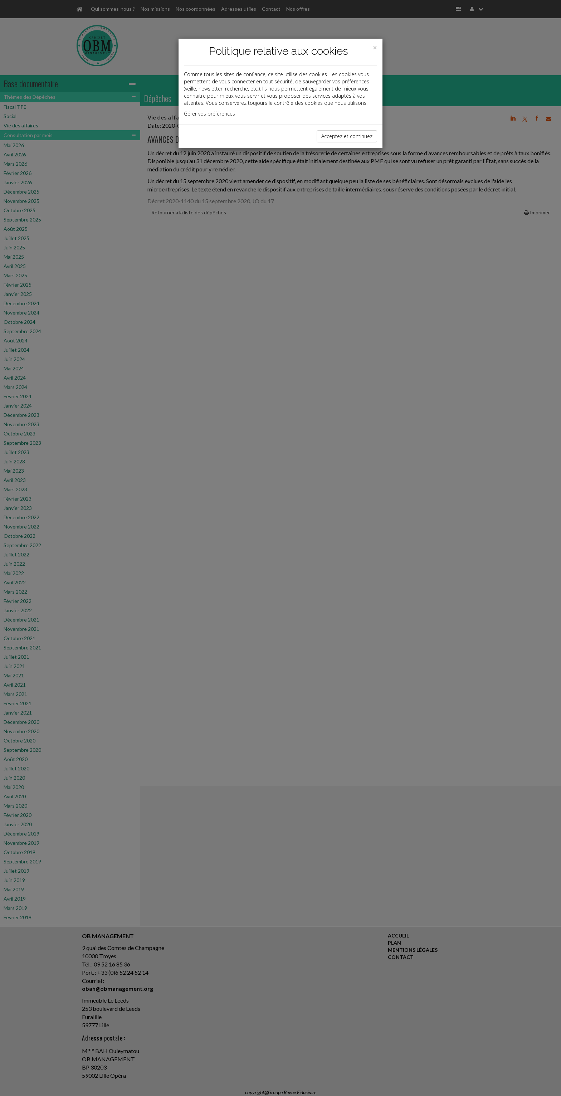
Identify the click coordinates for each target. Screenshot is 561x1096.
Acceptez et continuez (346, 136)
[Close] (375, 48)
